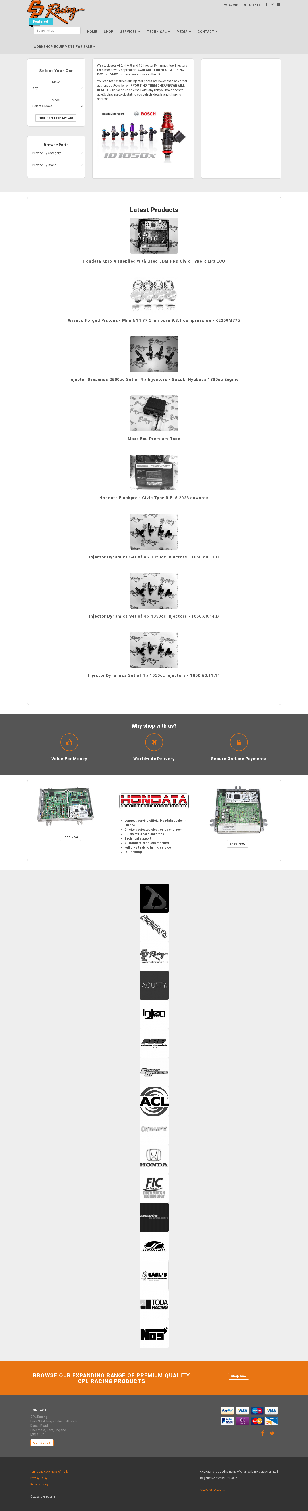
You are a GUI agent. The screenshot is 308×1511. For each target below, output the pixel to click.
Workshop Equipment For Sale (64, 46)
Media (184, 31)
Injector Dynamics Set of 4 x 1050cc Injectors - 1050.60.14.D (154, 616)
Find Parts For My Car (56, 117)
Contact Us (42, 1442)
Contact (208, 31)
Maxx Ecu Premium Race (154, 438)
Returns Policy (39, 1484)
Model (56, 100)
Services (130, 31)
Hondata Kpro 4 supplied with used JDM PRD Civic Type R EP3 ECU (154, 261)
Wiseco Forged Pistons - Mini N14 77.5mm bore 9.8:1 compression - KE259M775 (154, 320)
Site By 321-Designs (212, 1490)
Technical (158, 31)
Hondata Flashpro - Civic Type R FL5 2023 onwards (154, 497)
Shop (109, 31)
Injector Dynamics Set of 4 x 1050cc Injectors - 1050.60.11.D (154, 557)
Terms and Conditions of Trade (49, 1471)
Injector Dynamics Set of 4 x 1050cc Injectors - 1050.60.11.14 (154, 675)
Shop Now (70, 837)
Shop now (238, 1376)
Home (92, 31)
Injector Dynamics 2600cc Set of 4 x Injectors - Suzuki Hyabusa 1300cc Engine (154, 379)
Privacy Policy (38, 1478)
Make (56, 82)
